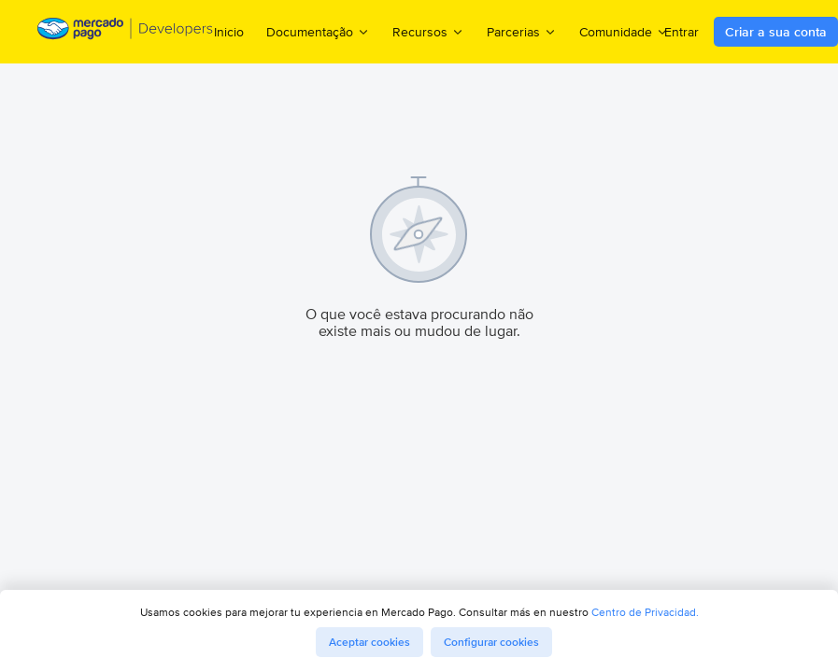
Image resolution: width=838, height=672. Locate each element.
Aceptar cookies (369, 642)
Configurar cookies (491, 642)
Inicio (229, 31)
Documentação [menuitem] (318, 31)
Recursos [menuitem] (428, 31)
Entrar (681, 31)
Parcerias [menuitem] (522, 31)
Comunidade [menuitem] (624, 31)
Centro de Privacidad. (645, 612)
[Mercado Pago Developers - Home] (125, 32)
